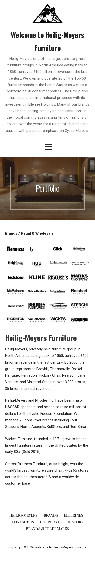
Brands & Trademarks (47, 528)
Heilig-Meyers (23, 515)
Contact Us (23, 522)
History (75, 522)
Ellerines (73, 515)
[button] (48, 146)
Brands (51, 515)
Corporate (51, 522)
